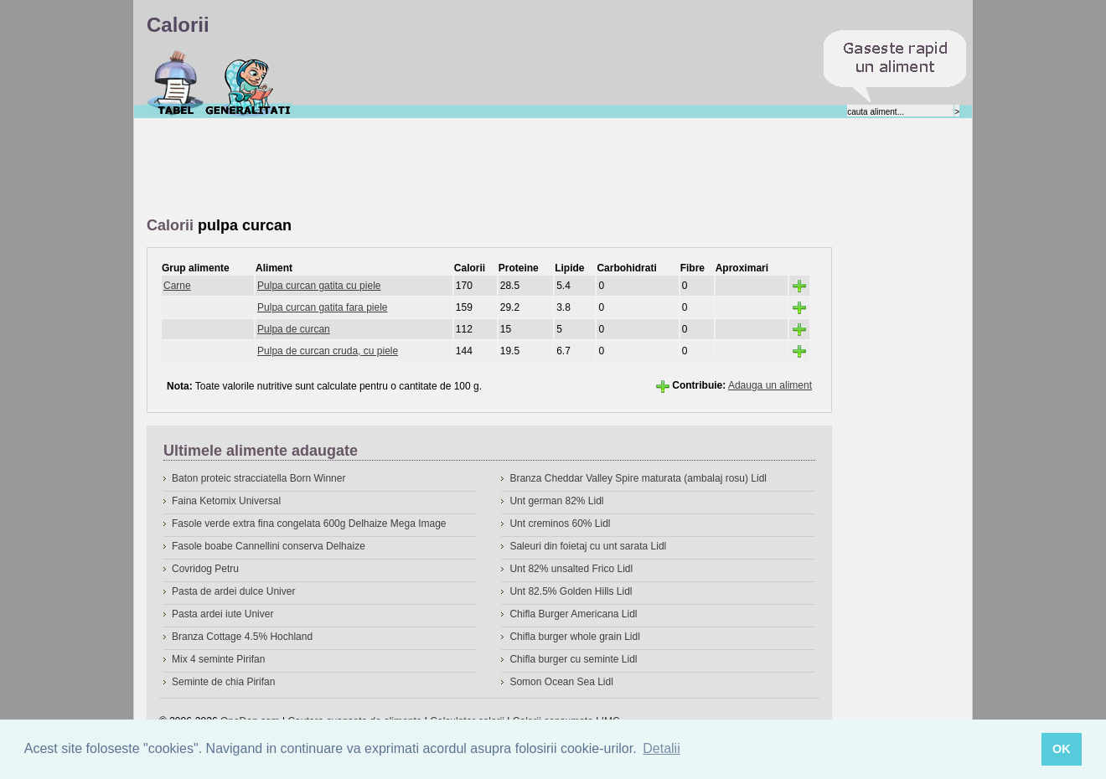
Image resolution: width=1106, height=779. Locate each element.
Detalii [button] (661, 748)
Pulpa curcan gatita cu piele (318, 285)
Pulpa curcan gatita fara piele (322, 307)
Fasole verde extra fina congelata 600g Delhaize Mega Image (309, 523)
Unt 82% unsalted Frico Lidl (571, 569)
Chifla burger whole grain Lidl (574, 636)
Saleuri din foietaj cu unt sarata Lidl (587, 546)
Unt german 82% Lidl (556, 501)
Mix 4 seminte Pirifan (218, 659)
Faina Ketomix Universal (226, 501)
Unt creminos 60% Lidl (559, 523)
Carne (177, 285)
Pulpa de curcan (293, 329)
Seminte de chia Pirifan (223, 682)
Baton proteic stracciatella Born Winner (258, 478)
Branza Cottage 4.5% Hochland (242, 636)
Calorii (175, 82)
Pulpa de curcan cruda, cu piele (327, 351)
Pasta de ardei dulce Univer (233, 591)
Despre (248, 82)
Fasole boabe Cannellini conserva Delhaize (268, 546)
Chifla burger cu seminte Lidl (573, 659)
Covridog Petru (205, 569)
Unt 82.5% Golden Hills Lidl (570, 591)
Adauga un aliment (770, 385)
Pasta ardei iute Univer (222, 614)
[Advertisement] (452, 168)
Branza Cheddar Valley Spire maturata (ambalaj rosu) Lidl (638, 478)
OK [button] (1061, 749)
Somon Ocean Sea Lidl (560, 682)
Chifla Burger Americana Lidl (573, 614)
